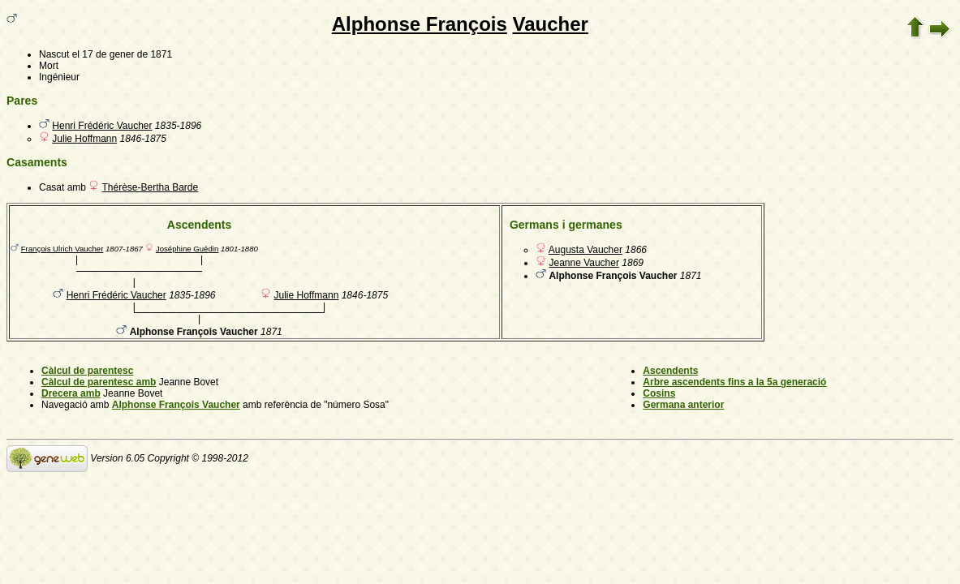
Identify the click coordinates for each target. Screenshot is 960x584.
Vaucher (550, 24)
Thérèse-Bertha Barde (149, 187)
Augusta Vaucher (585, 250)
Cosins (659, 393)
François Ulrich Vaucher (62, 248)
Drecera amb (71, 393)
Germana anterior (683, 404)
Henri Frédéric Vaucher (102, 125)
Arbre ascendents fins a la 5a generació (734, 382)
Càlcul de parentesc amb (98, 382)
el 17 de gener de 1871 (122, 54)
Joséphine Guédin (187, 248)
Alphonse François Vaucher (176, 404)
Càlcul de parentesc (87, 370)
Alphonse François (419, 24)
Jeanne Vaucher (584, 262)
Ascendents (670, 370)
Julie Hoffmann (84, 138)
